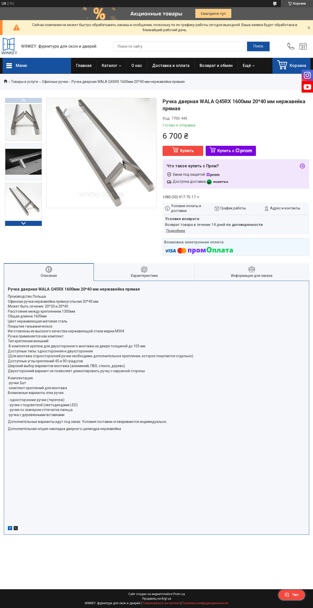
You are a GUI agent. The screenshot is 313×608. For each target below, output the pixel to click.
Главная (84, 65)
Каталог (109, 65)
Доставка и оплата (170, 65)
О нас (136, 65)
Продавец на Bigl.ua (156, 598)
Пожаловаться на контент (161, 603)
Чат (292, 595)
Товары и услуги (24, 82)
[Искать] (258, 46)
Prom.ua (179, 594)
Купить (187, 150)
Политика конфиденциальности (205, 603)
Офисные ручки (55, 82)
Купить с (234, 150)
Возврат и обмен (216, 65)
